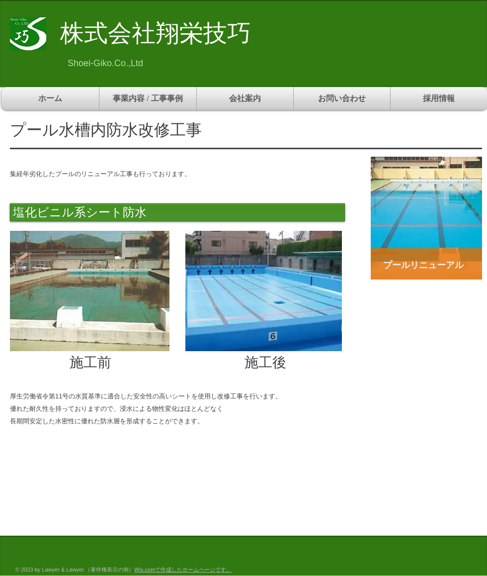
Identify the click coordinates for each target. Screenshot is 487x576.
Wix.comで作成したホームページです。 (183, 570)
